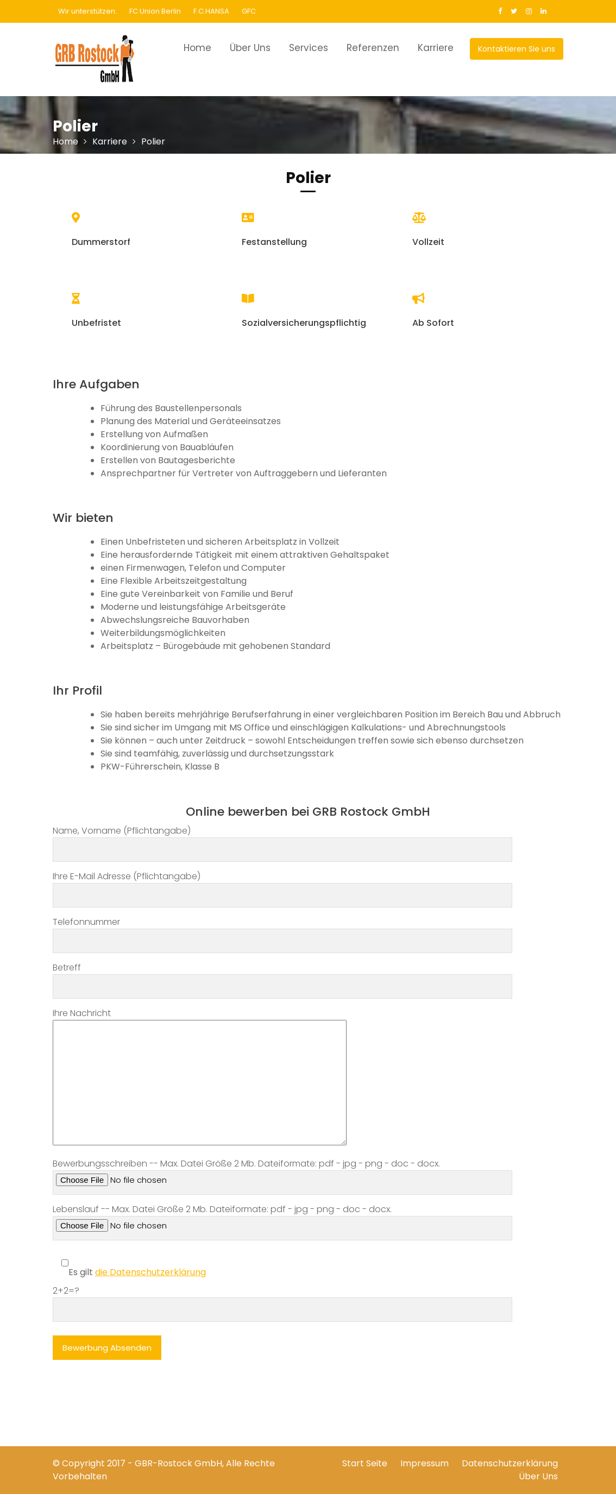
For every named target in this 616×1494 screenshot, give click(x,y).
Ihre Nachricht (200, 1078)
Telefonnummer (282, 931)
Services (308, 47)
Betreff (282, 977)
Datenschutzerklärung (510, 1463)
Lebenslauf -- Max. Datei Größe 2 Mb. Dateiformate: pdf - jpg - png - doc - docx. (282, 1221)
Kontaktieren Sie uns (516, 48)
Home (197, 47)
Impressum (424, 1463)
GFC (249, 11)
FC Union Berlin (155, 11)
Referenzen (373, 47)
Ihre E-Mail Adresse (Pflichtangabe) (282, 886)
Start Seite (364, 1463)
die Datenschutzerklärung (150, 1272)
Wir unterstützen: (87, 11)
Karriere (436, 47)
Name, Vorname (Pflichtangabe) (282, 840)
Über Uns (250, 47)
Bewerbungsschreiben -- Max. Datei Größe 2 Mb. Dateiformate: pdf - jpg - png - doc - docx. (282, 1176)
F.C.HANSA (211, 11)
